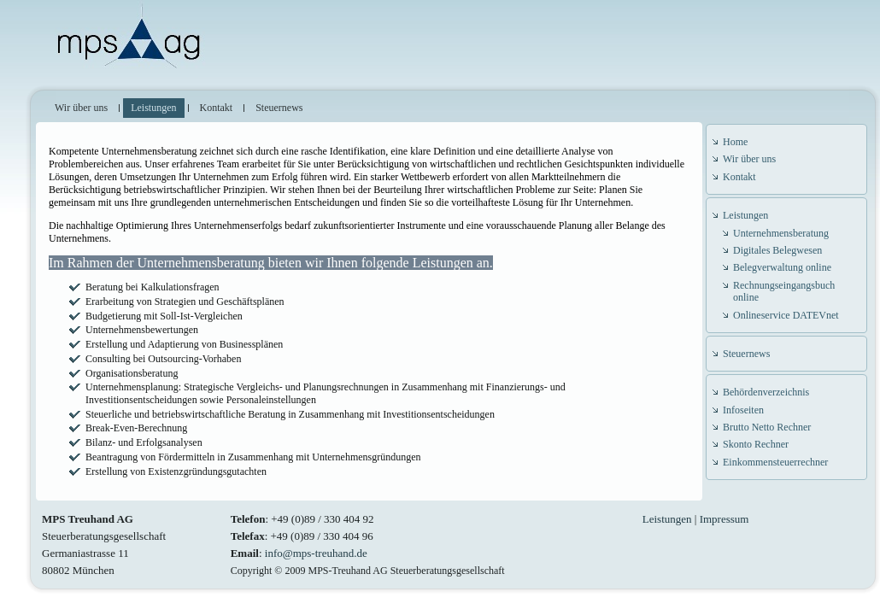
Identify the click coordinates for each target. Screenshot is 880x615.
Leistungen (745, 215)
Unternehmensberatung (781, 233)
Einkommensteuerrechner (775, 462)
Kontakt (739, 177)
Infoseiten (743, 410)
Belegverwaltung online (782, 267)
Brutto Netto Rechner (767, 427)
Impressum (724, 518)
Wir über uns (749, 159)
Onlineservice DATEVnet (786, 315)
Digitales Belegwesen (777, 250)
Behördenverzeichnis (766, 392)
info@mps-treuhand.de (316, 553)
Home (735, 142)
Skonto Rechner (756, 444)
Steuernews (746, 354)
